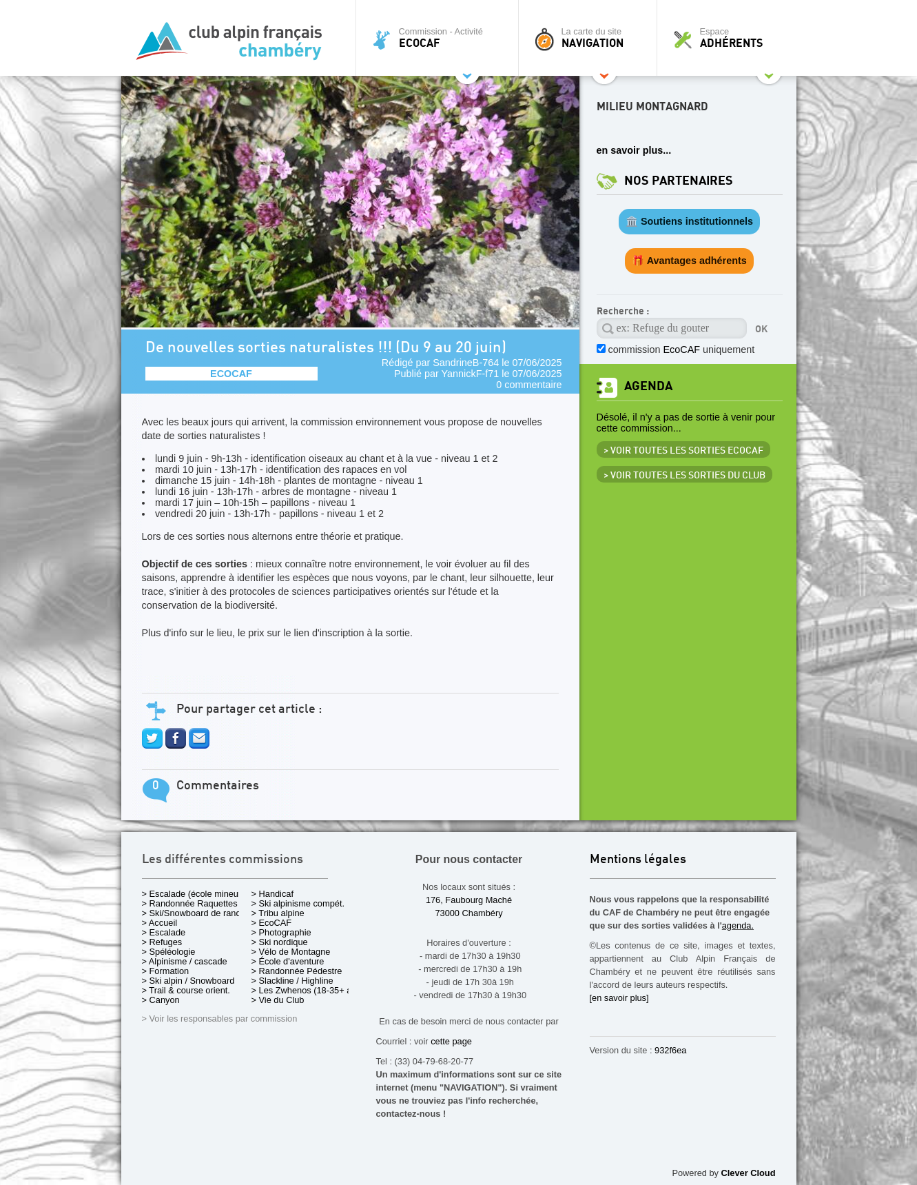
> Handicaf (272, 894)
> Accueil (160, 923)
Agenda (648, 386)
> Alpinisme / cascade (184, 961)
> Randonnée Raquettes (190, 903)
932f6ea (670, 1050)
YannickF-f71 (470, 373)
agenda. (738, 925)
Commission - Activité (440, 38)
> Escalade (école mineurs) (195, 894)
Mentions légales (638, 860)
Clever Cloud (748, 1173)
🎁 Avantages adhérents (689, 260)
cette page (451, 1041)
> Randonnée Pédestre (296, 971)
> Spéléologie (169, 951)
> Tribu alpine (278, 913)
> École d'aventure (287, 961)
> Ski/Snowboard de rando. (195, 913)
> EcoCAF (271, 923)
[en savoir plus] (619, 998)
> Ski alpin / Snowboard (188, 980)
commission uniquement (681, 349)
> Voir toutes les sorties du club (684, 475)
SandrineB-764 (466, 362)
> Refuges (162, 942)
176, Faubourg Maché (469, 900)
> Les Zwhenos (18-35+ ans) (307, 990)
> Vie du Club (278, 1000)
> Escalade (164, 932)
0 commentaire (528, 384)
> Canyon (161, 1000)
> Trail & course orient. (186, 990)
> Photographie (281, 932)
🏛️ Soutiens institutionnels (689, 221)
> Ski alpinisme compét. (298, 903)
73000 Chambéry (468, 913)
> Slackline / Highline (292, 980)
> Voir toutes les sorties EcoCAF (683, 451)
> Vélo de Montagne (291, 951)
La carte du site (591, 38)
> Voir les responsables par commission (220, 1018)
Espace (730, 38)
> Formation (165, 971)
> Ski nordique (279, 942)
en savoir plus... (634, 150)
